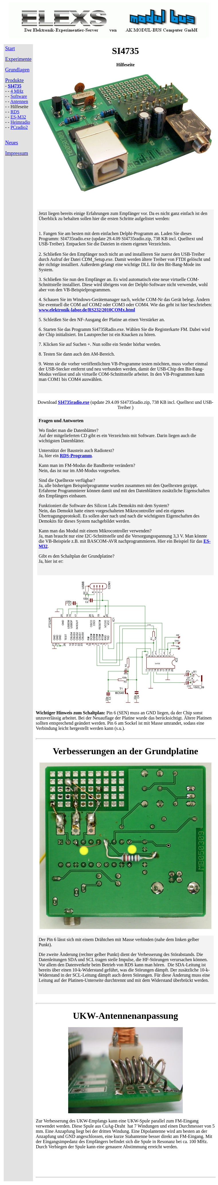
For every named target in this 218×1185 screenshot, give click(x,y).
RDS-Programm (76, 455)
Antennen (19, 101)
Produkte (14, 80)
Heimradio (20, 122)
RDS (15, 111)
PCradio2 (19, 127)
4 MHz (17, 91)
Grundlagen (17, 70)
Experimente (18, 59)
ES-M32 (18, 117)
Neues (11, 143)
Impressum (16, 153)
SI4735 (14, 86)
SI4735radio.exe (73, 402)
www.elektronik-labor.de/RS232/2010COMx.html (87, 309)
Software (19, 96)
